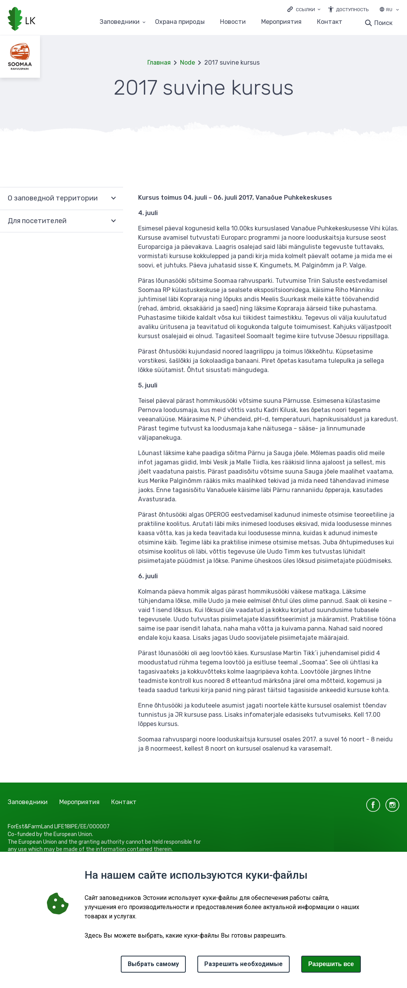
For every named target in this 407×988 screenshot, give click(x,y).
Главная (159, 62)
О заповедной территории (53, 198)
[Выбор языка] (397, 10)
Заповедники (28, 802)
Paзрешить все (331, 964)
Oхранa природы (180, 22)
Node (187, 62)
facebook (373, 805)
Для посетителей (37, 221)
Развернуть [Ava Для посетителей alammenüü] (113, 221)
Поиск (383, 23)
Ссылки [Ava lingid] (305, 9)
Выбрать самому (153, 964)
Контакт (329, 22)
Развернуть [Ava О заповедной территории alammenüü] (113, 198)
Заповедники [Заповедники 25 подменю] (120, 22)
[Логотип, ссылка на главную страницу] (21, 19)
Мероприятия (281, 22)
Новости (233, 22)
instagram (392, 805)
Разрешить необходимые (243, 964)
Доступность (352, 9)
